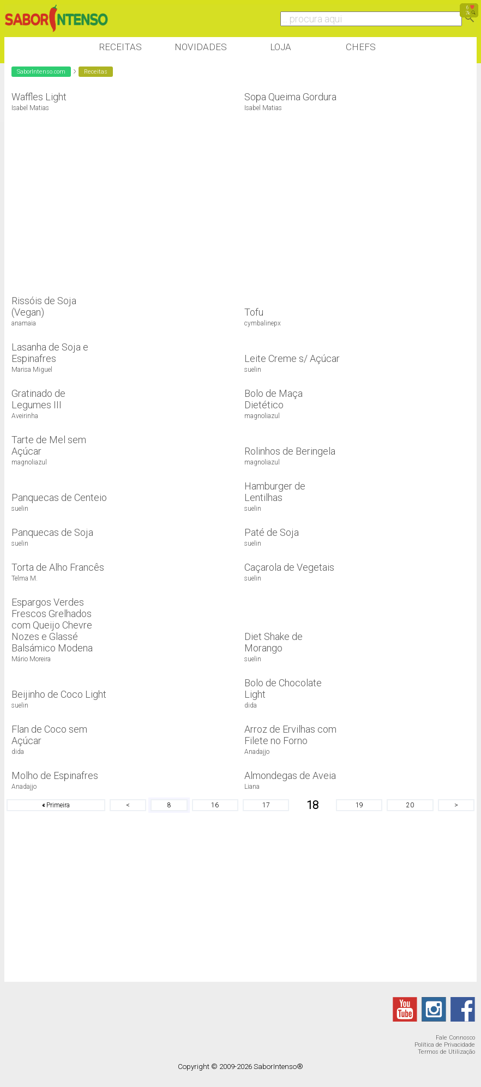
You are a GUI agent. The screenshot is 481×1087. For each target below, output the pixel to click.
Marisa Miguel (31, 369)
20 (410, 805)
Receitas (120, 46)
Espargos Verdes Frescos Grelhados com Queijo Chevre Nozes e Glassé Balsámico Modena (52, 625)
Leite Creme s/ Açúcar (292, 358)
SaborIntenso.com (41, 71)
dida (250, 705)
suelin (252, 369)
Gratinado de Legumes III (38, 399)
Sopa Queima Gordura (290, 96)
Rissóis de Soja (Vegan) (43, 306)
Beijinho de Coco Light (58, 694)
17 (266, 805)
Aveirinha (24, 416)
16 (215, 805)
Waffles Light (39, 96)
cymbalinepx (262, 323)
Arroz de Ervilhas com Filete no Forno (290, 734)
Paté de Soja (271, 532)
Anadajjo (256, 752)
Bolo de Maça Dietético (273, 399)
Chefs (361, 46)
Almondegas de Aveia (290, 775)
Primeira (56, 805)
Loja (280, 46)
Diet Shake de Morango (273, 642)
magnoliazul (262, 416)
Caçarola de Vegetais (289, 567)
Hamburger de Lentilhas (274, 491)
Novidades (201, 46)
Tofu (253, 312)
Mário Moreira (31, 659)
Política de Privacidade (444, 1044)
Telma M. (24, 578)
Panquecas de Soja (52, 532)
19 (359, 805)
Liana (252, 786)
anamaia (23, 323)
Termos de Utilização (446, 1051)
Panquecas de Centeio (59, 497)
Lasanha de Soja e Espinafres (49, 352)
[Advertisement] (202, 198)
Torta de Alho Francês (57, 567)
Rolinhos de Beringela (289, 451)
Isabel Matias (30, 108)
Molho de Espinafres (54, 775)
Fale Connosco (455, 1037)
